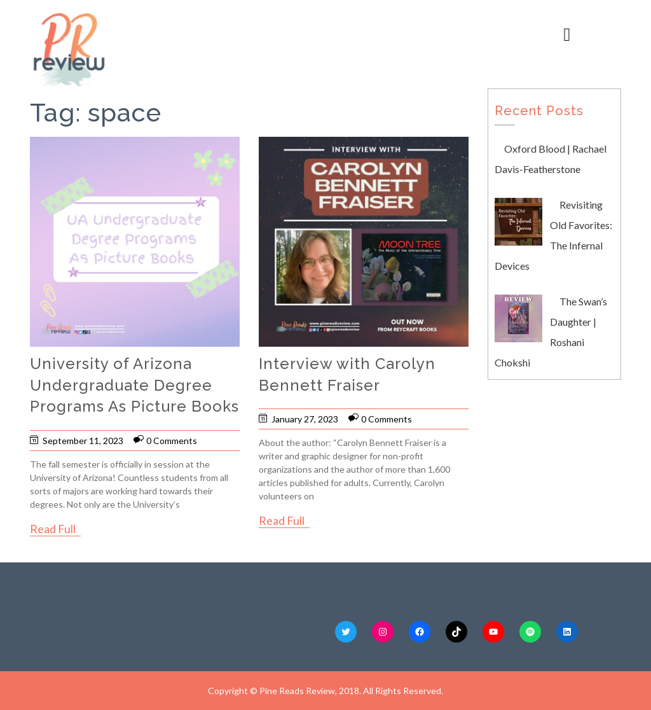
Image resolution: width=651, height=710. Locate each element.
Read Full (53, 529)
